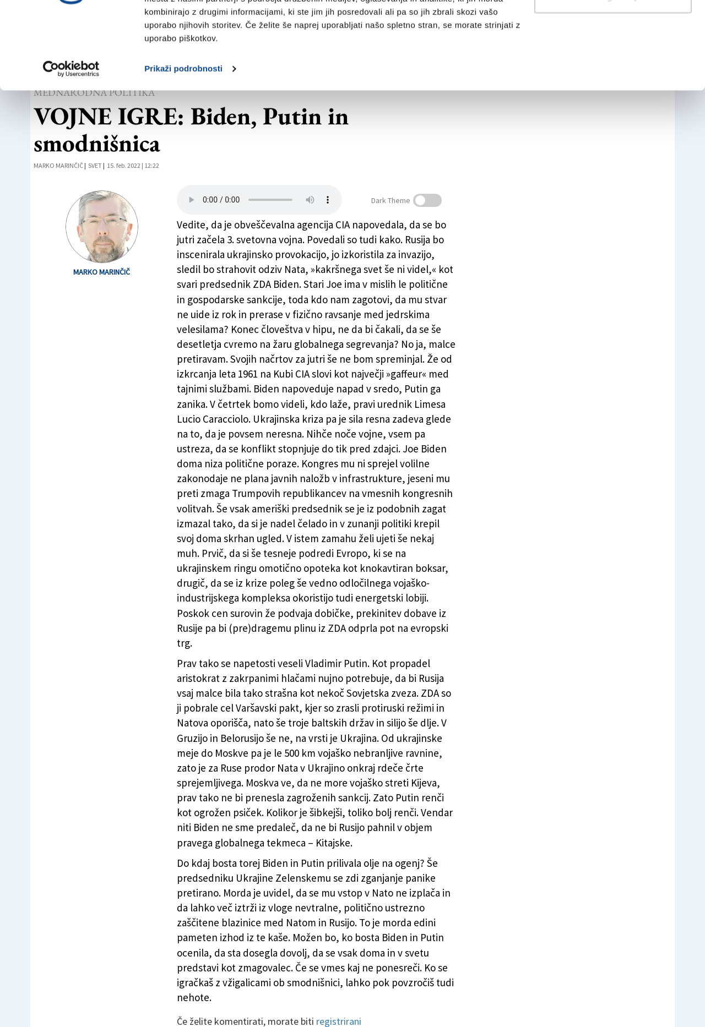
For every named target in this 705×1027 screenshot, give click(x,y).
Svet (95, 165)
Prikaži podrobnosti (183, 136)
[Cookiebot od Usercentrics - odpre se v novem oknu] (71, 136)
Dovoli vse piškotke (613, 29)
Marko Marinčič (58, 165)
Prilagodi (613, 65)
